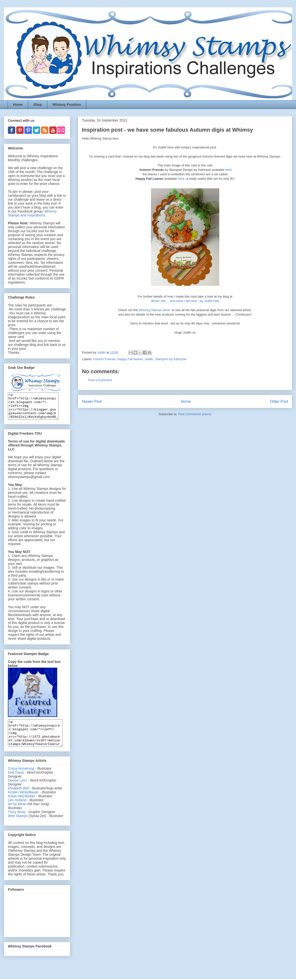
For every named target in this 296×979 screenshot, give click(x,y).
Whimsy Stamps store (155, 310)
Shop (37, 105)
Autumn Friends (104, 359)
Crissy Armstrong (21, 779)
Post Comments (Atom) (194, 414)
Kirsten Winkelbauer (23, 802)
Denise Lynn (17, 791)
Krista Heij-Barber (22, 806)
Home (18, 105)
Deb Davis (16, 783)
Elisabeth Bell (18, 799)
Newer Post (92, 401)
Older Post (279, 401)
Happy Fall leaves (130, 359)
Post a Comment (100, 380)
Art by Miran (17, 814)
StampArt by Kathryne (170, 359)
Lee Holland (17, 810)
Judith (149, 359)
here (228, 170)
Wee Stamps (18, 826)
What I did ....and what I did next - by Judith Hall (185, 301)
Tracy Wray (16, 822)
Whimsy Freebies (67, 105)
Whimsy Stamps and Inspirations (32, 213)
